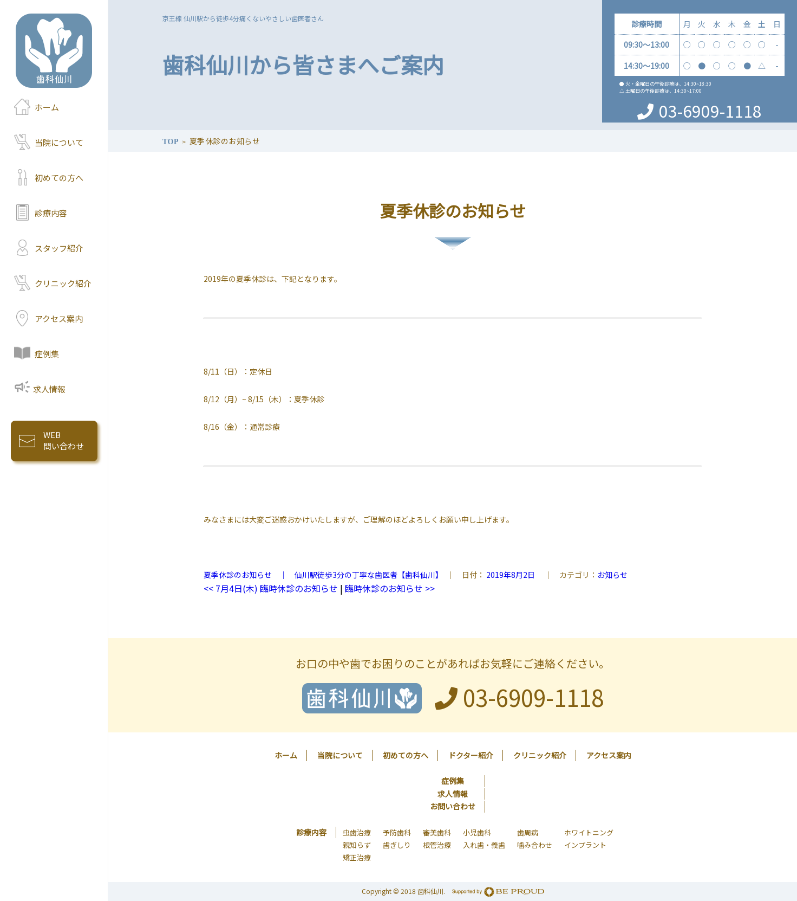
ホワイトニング (588, 832)
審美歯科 (437, 832)
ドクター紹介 (470, 755)
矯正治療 (357, 857)
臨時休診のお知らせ (390, 588)
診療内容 (51, 212)
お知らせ (612, 574)
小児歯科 (477, 832)
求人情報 (49, 389)
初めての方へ (59, 177)
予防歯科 (397, 832)
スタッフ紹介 (59, 248)
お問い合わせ (452, 806)
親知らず (357, 845)
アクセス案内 (59, 318)
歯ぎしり (397, 845)
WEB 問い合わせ (63, 440)
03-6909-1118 (710, 111)
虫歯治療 (357, 832)
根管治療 (437, 845)
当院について (59, 142)
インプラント (585, 845)
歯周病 (527, 832)
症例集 (47, 353)
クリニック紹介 (63, 283)
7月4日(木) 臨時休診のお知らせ (271, 588)
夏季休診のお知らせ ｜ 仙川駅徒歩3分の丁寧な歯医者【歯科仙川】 (321, 574)
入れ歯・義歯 (484, 845)
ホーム (47, 107)
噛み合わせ (534, 845)
